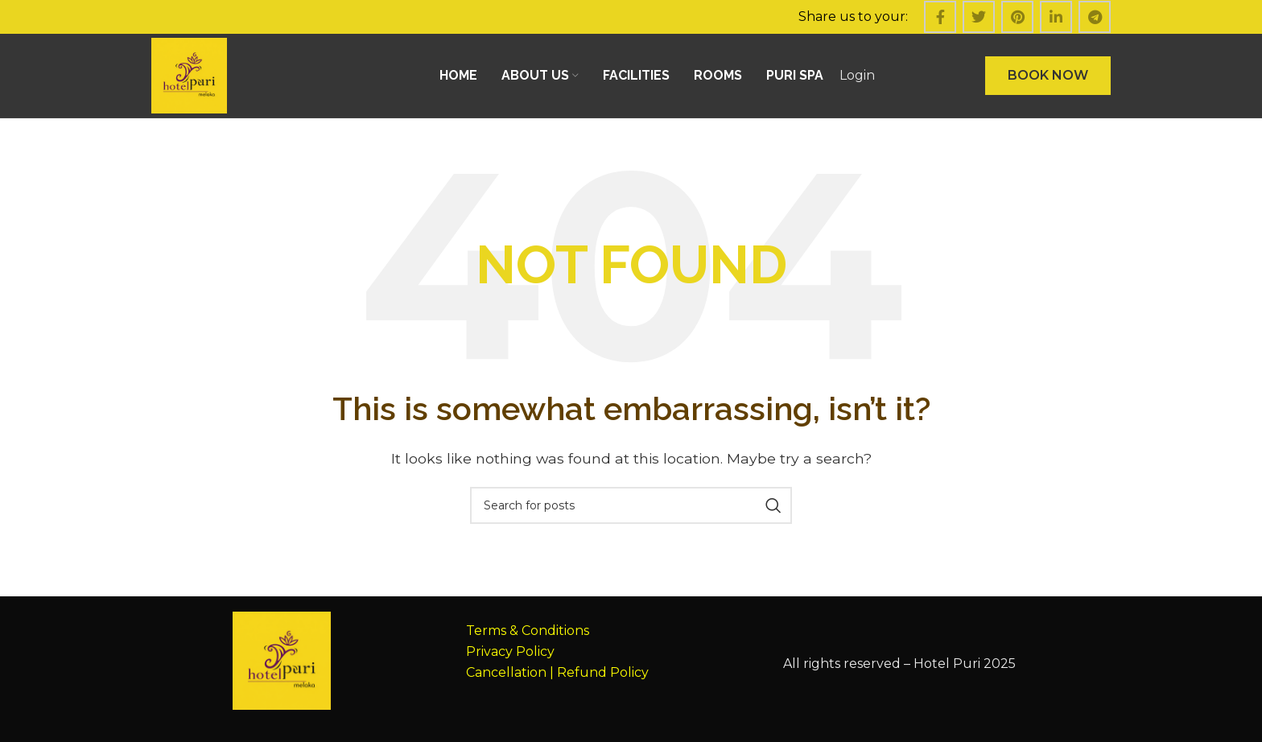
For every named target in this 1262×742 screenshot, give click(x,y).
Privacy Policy (510, 651)
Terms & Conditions (527, 630)
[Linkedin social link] (1056, 17)
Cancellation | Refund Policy (557, 672)
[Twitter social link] (979, 17)
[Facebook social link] (940, 17)
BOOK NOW (1048, 75)
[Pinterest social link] (1017, 17)
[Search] (631, 505)
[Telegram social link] (1094, 17)
